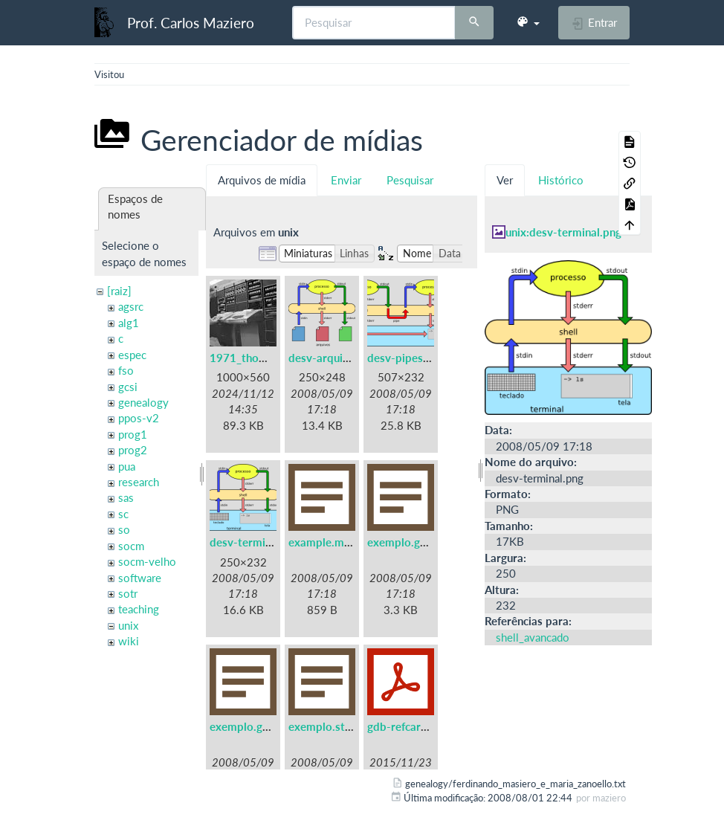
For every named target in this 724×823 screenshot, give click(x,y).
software (139, 577)
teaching (138, 609)
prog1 (132, 434)
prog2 (132, 449)
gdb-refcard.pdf (407, 726)
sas (126, 497)
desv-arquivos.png (335, 357)
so (124, 529)
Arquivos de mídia (262, 180)
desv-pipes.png (406, 357)
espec (132, 354)
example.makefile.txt (341, 542)
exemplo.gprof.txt (256, 726)
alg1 (128, 322)
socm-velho (147, 561)
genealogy (143, 402)
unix (128, 625)
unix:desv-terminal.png (563, 232)
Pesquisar (410, 180)
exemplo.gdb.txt (409, 542)
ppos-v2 (138, 418)
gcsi (128, 386)
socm (131, 545)
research (138, 481)
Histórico (561, 180)
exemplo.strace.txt (336, 726)
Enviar (346, 180)
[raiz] (119, 290)
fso (126, 370)
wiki (128, 641)
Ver (505, 180)
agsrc (130, 306)
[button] (528, 22)
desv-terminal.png (256, 542)
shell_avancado (532, 637)
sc (123, 513)
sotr (128, 593)
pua (126, 466)
